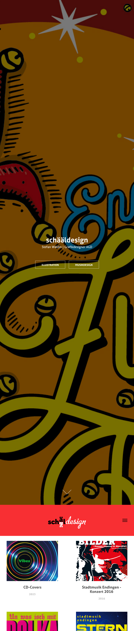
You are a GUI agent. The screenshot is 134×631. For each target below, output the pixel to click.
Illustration (50, 264)
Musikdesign (84, 264)
